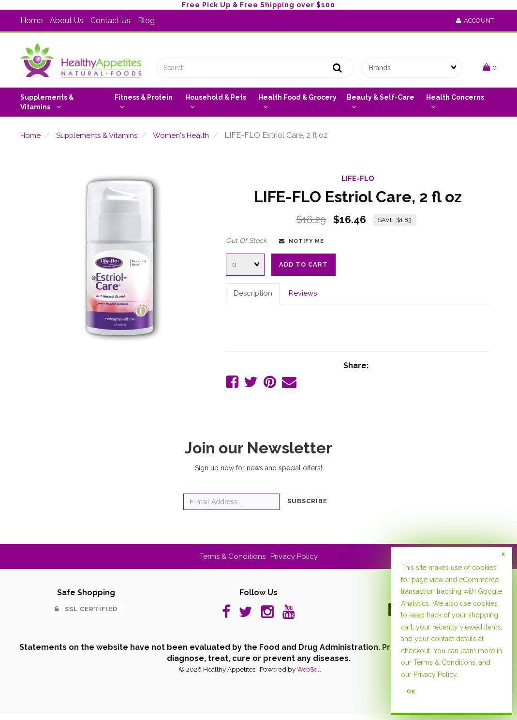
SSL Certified (86, 613)
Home (31, 20)
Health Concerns (455, 101)
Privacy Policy (296, 561)
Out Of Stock (246, 244)
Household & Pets (215, 101)
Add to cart (303, 267)
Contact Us (110, 20)
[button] (490, 69)
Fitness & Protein (144, 101)
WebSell (309, 676)
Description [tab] (254, 296)
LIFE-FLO (357, 181)
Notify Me (301, 244)
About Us (66, 20)
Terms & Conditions (231, 561)
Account (475, 20)
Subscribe (307, 506)
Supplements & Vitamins (47, 105)
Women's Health (190, 138)
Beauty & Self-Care (380, 101)
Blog (146, 20)
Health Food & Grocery (297, 101)
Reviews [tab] (306, 296)
